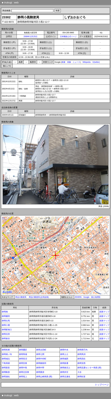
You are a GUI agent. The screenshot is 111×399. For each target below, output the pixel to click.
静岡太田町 (41, 350)
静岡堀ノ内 (7, 354)
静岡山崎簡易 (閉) (44, 376)
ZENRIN (78, 297)
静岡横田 (6, 316)
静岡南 (5, 312)
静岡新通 (64, 363)
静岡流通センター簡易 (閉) (89, 367)
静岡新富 (6, 367)
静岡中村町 (41, 359)
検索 (63, 62)
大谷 (79, 372)
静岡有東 (6, 350)
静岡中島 (23, 367)
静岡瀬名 (6, 376)
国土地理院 (95, 297)
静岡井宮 (64, 372)
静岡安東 (23, 363)
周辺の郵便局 (20, 297)
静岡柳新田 (41, 363)
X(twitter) (96, 62)
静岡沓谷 (6, 338)
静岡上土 (64, 354)
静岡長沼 (23, 359)
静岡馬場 (23, 354)
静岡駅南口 (7, 329)
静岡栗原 (40, 372)
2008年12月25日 (30, 36)
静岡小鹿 (6, 325)
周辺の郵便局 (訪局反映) (39, 297)
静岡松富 (81, 376)
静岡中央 (64, 350)
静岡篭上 (23, 376)
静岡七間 (40, 354)
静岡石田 (6, 334)
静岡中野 (40, 367)
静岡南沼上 (65, 367)
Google (86, 297)
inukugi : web (10, 2)
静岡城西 (64, 359)
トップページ (102, 384)
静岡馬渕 (81, 354)
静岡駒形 (6, 372)
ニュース (76, 62)
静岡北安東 (24, 372)
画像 (69, 62)
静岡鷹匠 (23, 350)
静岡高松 (81, 359)
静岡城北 (6, 359)
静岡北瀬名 (65, 376)
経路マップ (104, 312)
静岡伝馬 (6, 320)
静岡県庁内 (82, 350)
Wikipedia (87, 62)
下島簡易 (6, 363)
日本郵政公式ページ (68, 36)
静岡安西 (81, 363)
